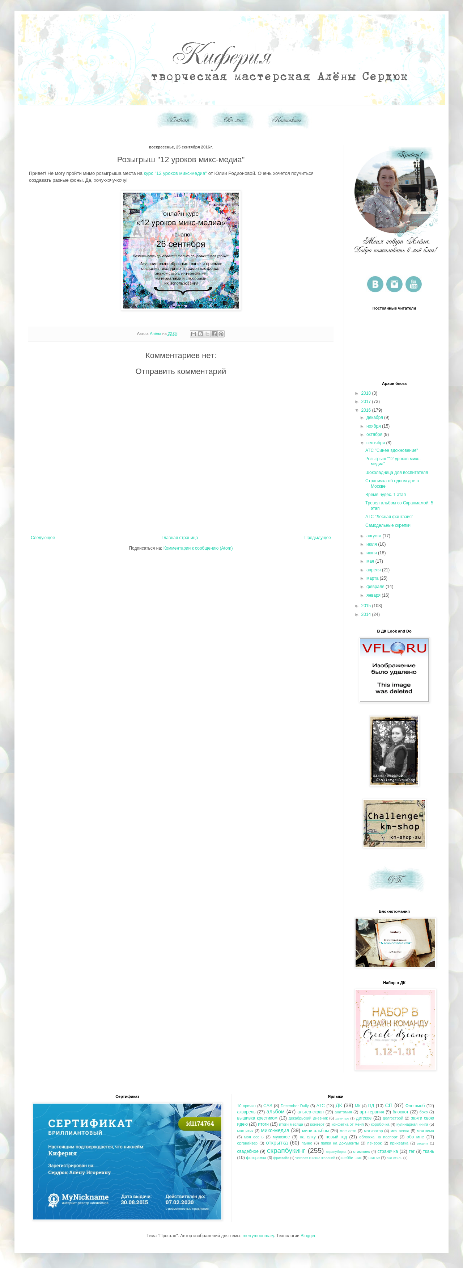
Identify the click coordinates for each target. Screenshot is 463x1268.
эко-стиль (394, 1158)
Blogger (308, 1235)
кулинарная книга (412, 1124)
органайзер (247, 1143)
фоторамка (256, 1157)
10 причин (246, 1106)
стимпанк (361, 1151)
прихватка (399, 1143)
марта (373, 578)
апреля (374, 569)
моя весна (399, 1131)
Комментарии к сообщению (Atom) (198, 548)
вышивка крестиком (257, 1118)
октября (374, 434)
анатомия (343, 1112)
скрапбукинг (286, 1150)
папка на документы (340, 1143)
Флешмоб (415, 1105)
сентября (376, 442)
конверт (317, 1124)
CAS (267, 1105)
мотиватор (373, 1131)
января (374, 595)
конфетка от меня (347, 1124)
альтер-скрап (310, 1111)
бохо (423, 1112)
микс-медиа (275, 1130)
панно (307, 1143)
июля (372, 544)
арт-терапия (372, 1111)
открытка (277, 1143)
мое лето (348, 1131)
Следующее (43, 537)
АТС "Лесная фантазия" (389, 516)
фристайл (281, 1158)
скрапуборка (336, 1152)
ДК (339, 1105)
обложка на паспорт (378, 1137)
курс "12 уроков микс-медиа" (175, 173)
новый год (336, 1136)
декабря (375, 417)
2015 (366, 605)
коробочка (380, 1124)
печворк (375, 1143)
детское (363, 1118)
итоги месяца (291, 1124)
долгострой (393, 1118)
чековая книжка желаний (315, 1158)
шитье (374, 1157)
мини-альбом (315, 1130)
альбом (276, 1111)
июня (372, 552)
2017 (366, 401)
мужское (281, 1136)
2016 (366, 410)
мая (370, 561)
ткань (428, 1151)
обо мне (415, 1136)
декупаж (342, 1118)
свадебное (248, 1151)
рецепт (422, 1143)
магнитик (245, 1131)
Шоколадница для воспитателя (396, 472)
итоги (263, 1124)
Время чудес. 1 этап (385, 494)
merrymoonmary (258, 1235)
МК (357, 1106)
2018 (366, 393)
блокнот (400, 1111)
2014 (366, 614)
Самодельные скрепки (388, 525)
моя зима (425, 1131)
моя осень (254, 1137)
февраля (376, 586)
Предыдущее (318, 537)
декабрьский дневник (308, 1118)
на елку (308, 1136)
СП (388, 1105)
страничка (388, 1151)
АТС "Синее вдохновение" (391, 450)
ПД (371, 1105)
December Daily (295, 1106)
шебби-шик (351, 1157)
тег (412, 1151)
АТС (321, 1105)
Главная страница (180, 537)
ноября (374, 426)
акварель (246, 1111)
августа (374, 535)
